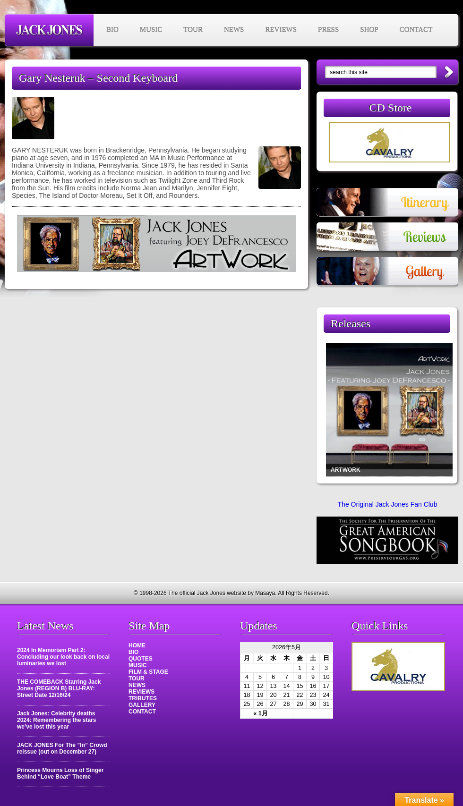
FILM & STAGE (148, 672)
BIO (112, 30)
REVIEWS (281, 30)
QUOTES (141, 658)
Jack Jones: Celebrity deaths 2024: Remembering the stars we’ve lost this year (56, 720)
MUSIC (151, 30)
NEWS (234, 30)
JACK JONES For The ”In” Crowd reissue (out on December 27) (62, 748)
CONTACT (416, 30)
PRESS (328, 30)
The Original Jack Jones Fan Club (387, 504)
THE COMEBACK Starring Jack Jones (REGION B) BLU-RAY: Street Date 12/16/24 (59, 688)
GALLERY (142, 705)
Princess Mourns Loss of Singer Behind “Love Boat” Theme (60, 773)
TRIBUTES (143, 698)
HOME (137, 645)
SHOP (369, 30)
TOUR (193, 30)
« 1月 (260, 713)
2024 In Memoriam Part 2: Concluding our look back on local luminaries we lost (63, 657)
